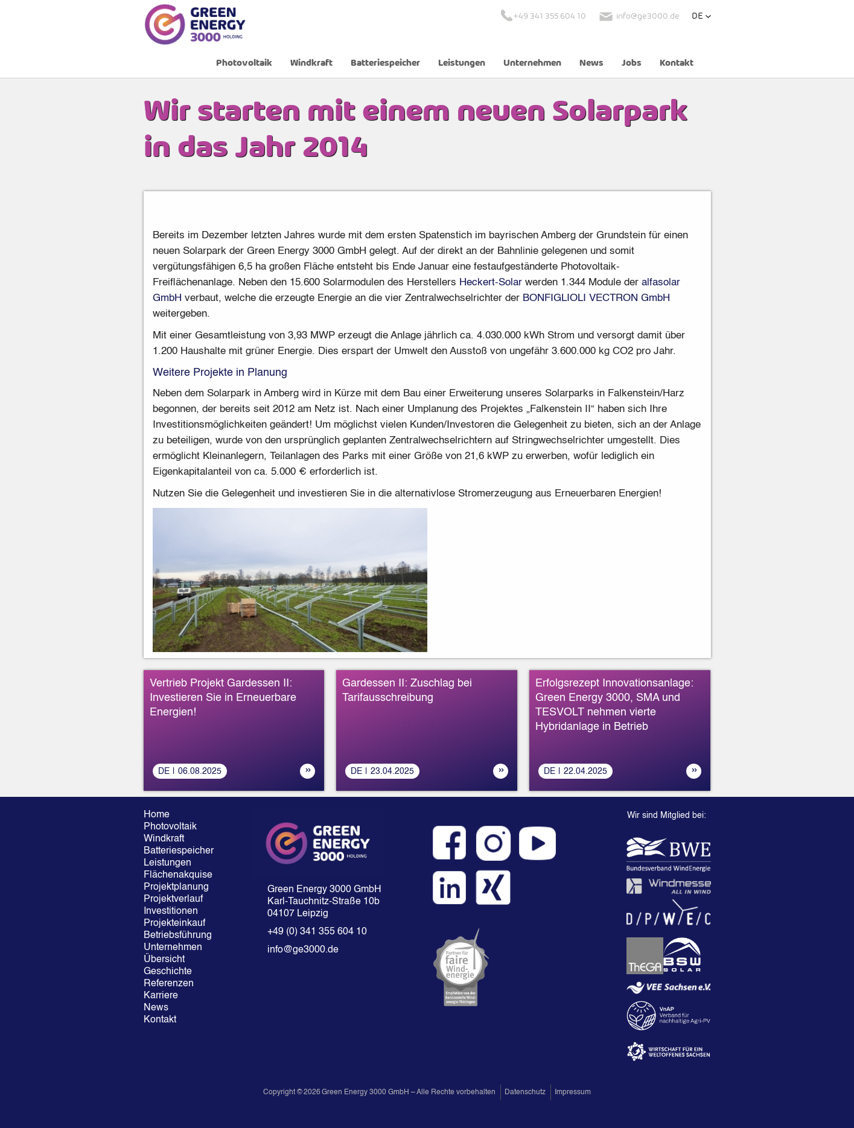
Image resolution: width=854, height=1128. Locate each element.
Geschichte (168, 972)
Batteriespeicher (385, 63)
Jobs (632, 63)
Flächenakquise (178, 875)
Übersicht (164, 960)
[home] (195, 24)
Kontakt (676, 63)
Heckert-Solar (490, 282)
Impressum (573, 1092)
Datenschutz (525, 1092)
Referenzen (169, 984)
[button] (701, 16)
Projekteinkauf (174, 923)
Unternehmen (532, 63)
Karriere (161, 996)
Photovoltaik (244, 63)
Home (157, 815)
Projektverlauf (173, 899)
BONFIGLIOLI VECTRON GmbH (596, 298)
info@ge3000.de (303, 950)
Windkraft (311, 63)
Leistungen (461, 63)
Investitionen (171, 911)
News (591, 63)
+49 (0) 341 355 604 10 (317, 932)
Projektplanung (176, 887)
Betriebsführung (178, 935)
